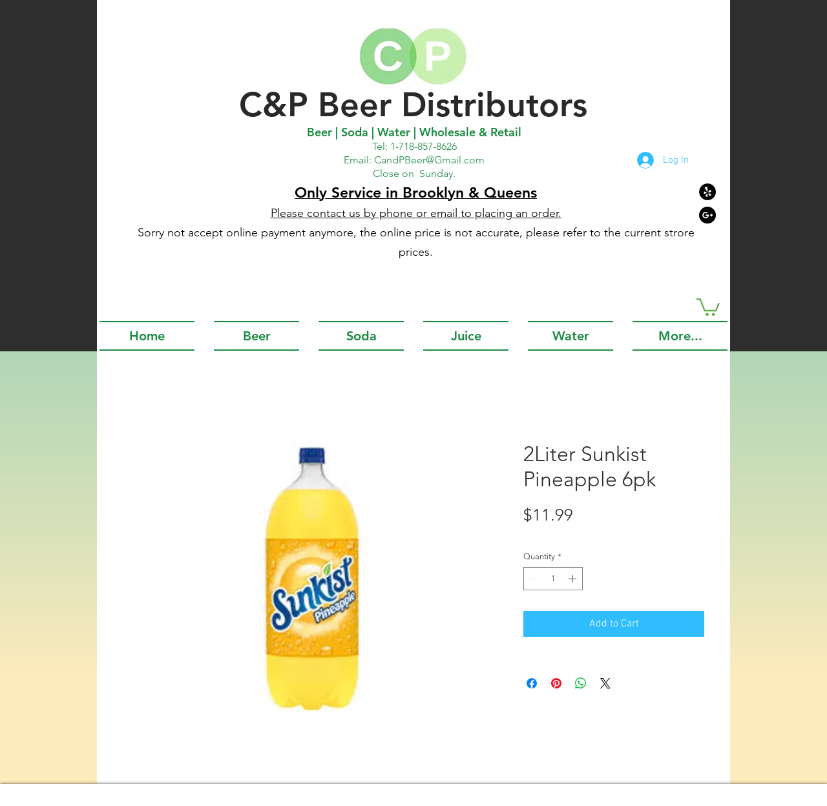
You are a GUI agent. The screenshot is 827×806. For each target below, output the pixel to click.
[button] (708, 306)
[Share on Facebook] (531, 683)
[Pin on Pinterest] (556, 683)
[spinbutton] (553, 579)
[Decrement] (533, 579)
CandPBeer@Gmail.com (429, 160)
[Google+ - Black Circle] (707, 215)
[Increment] (573, 579)
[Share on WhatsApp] (581, 683)
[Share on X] (605, 683)
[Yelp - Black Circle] (707, 191)
